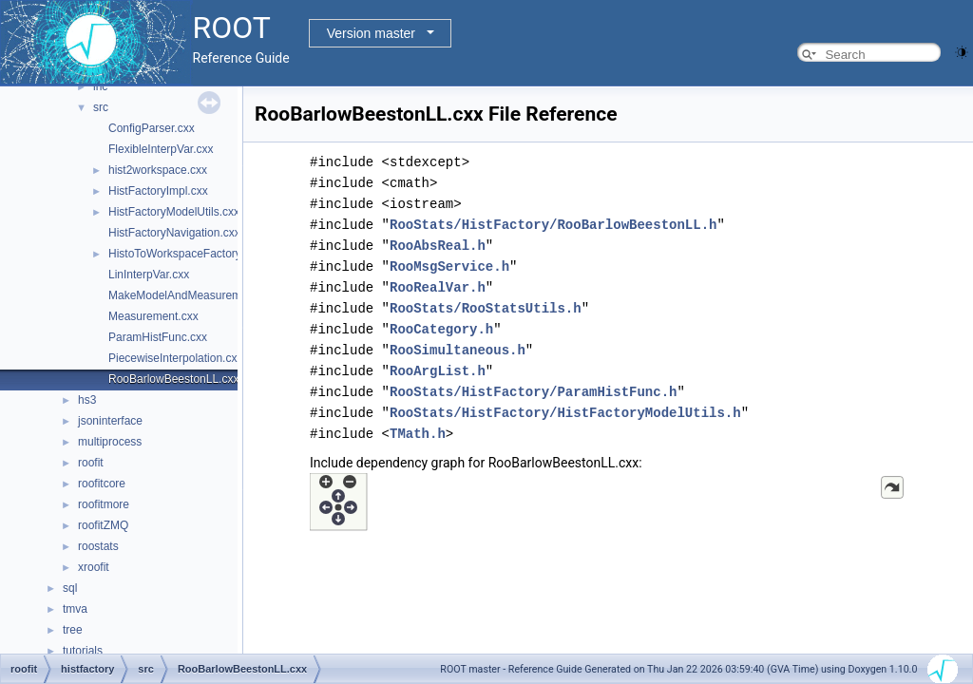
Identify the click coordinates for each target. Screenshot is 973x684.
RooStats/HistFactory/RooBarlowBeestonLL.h (553, 225)
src (100, 107)
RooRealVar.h (438, 287)
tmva (75, 609)
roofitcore (101, 483)
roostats (98, 546)
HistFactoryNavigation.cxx (174, 232)
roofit (91, 462)
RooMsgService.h (449, 266)
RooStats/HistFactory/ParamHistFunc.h (533, 392)
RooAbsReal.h (438, 246)
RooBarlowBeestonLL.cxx (173, 379)
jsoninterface (110, 421)
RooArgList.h (438, 371)
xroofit (93, 567)
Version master (371, 33)
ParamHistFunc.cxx (157, 337)
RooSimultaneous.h (457, 350)
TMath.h (418, 434)
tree (73, 629)
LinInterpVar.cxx (148, 274)
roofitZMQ (103, 525)
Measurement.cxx (153, 316)
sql (70, 588)
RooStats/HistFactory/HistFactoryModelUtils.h (565, 413)
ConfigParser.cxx (151, 128)
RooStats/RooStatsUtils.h (486, 308)
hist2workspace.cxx (157, 170)
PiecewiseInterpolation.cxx (175, 358)
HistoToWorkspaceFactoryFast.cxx (196, 253)
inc (100, 86)
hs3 (87, 400)
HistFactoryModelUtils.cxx (173, 211)
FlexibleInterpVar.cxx (161, 149)
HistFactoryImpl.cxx (158, 191)
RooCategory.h (441, 329)
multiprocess (110, 441)
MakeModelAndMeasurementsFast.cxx (206, 295)
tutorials (83, 650)
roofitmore (103, 504)
